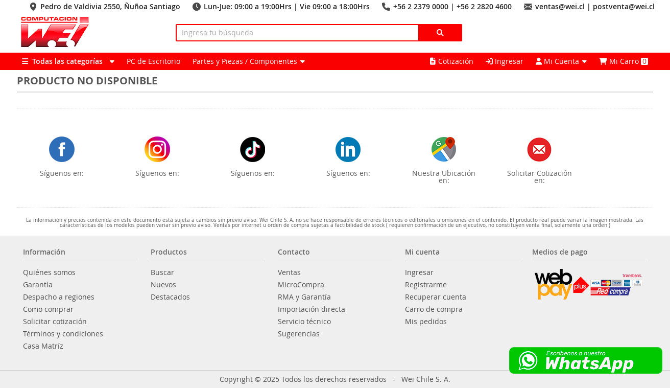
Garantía (38, 284)
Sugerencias (299, 333)
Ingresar (504, 61)
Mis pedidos (426, 321)
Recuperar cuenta (435, 297)
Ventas (289, 272)
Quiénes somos (49, 272)
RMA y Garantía (304, 297)
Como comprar (48, 309)
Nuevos (163, 284)
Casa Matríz (43, 346)
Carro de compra (434, 309)
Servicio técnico (304, 321)
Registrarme (426, 284)
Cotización (451, 61)
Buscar (162, 272)
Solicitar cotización (55, 321)
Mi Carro (623, 61)
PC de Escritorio (153, 61)
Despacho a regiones (58, 297)
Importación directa (311, 309)
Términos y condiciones (63, 333)
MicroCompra (301, 284)
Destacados (170, 297)
